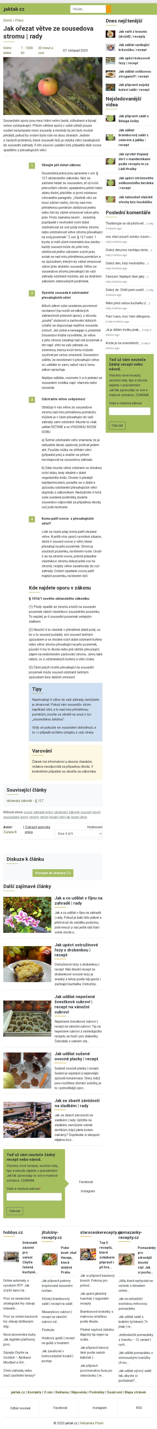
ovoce (28, 812)
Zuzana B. (10, 832)
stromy (34, 817)
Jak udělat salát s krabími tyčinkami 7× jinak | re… (133, 1322)
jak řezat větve (76, 817)
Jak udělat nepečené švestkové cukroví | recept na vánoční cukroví (75, 1004)
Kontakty (34, 1392)
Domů (7, 20)
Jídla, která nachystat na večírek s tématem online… (136, 1286)
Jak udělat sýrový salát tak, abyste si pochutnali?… (135, 1376)
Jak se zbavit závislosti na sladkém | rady (77, 1103)
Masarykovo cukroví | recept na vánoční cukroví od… (57, 1317)
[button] (52, 86)
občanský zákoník (67, 812)
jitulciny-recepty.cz (52, 1235)
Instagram (88, 1191)
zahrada (39, 812)
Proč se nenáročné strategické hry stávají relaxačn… (19, 1303)
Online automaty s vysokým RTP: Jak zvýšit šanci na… (16, 1285)
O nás (48, 1392)
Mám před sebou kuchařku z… (127, 303)
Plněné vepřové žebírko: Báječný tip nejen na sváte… (97, 1334)
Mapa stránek (135, 1392)
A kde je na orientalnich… (123, 343)
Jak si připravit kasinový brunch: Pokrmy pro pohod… (97, 1280)
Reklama (62, 1392)
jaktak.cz (18, 1392)
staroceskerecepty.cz (101, 1232)
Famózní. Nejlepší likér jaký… (126, 276)
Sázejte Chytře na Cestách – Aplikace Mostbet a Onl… (17, 1357)
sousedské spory (15, 817)
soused (86, 812)
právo (49, 812)
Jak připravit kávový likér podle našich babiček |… (94, 1352)
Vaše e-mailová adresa (23, 1189)
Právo (19, 20)
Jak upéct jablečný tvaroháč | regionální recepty (94, 1298)
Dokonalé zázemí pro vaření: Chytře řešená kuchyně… (30, 1257)
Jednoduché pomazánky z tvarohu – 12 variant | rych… (136, 1340)
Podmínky (96, 1392)
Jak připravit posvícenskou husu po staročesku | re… (96, 1370)
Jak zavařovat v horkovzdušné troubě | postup (57, 1356)
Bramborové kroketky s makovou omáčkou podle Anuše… (96, 1316)
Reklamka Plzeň (91, 1423)
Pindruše (48, 1330)
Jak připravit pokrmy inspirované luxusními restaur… (57, 1286)
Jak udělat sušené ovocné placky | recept (76, 1056)
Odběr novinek (20, 1408)
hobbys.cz (13, 1232)
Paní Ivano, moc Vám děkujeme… (129, 316)
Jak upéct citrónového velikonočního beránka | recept (136, 183)
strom (96, 812)
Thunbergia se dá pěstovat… (126, 223)
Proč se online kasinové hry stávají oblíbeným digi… (20, 1321)
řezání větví (57, 817)
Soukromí (114, 1392)
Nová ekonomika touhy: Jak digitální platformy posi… (19, 1339)
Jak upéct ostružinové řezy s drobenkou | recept (76, 950)
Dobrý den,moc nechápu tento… (128, 250)
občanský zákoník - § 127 (25, 801)
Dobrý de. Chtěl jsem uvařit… (126, 290)
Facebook (86, 1182)
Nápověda (79, 1392)
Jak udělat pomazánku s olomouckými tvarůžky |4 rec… (136, 1358)
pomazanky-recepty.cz (130, 1235)
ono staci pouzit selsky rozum (127, 237)
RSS (139, 1408)
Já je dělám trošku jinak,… (123, 330)
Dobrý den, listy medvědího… (126, 263)
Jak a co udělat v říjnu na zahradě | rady (78, 901)
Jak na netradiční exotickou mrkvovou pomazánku (133, 1304)
